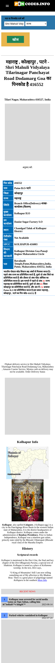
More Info (42, 580)
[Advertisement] (27, 132)
